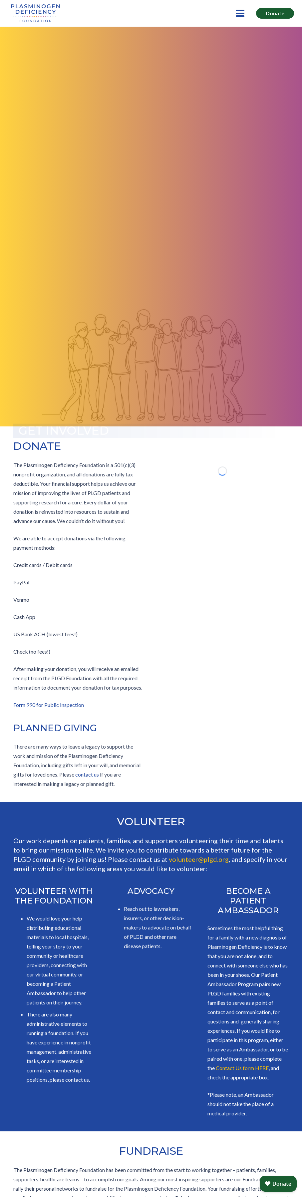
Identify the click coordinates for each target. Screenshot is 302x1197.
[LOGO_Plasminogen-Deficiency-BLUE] (35, 13)
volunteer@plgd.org (199, 859)
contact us (87, 774)
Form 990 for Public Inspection (48, 705)
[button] (240, 13)
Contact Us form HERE (242, 1068)
